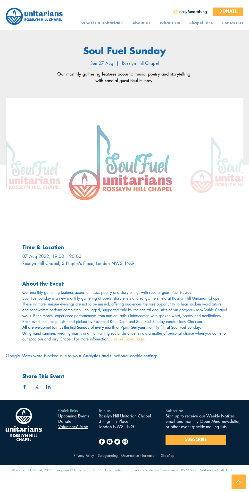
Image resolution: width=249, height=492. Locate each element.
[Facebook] (102, 442)
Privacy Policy (84, 455)
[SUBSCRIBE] (196, 440)
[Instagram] (125, 442)
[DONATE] (228, 12)
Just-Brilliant (224, 470)
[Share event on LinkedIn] (48, 387)
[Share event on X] (36, 387)
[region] (190, 11)
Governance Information (138, 455)
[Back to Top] (239, 482)
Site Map (167, 455)
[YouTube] (110, 442)
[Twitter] (117, 442)
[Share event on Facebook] (24, 387)
